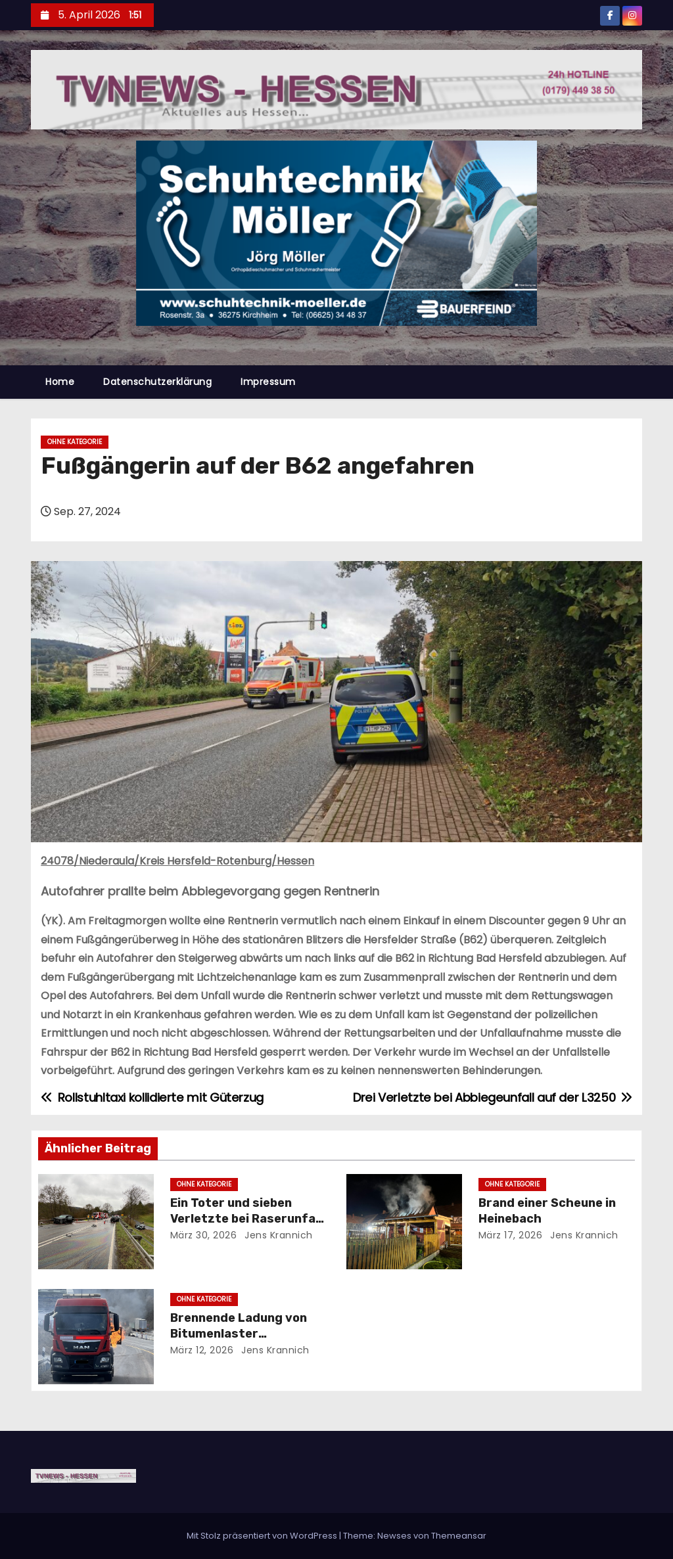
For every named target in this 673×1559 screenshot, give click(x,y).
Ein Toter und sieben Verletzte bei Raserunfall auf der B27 (246, 1219)
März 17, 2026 (510, 1235)
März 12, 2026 (202, 1350)
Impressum (268, 381)
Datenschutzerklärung (157, 381)
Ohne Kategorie (74, 442)
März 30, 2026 (203, 1235)
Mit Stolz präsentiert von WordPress (263, 1535)
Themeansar (458, 1535)
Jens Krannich (277, 1235)
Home (59, 381)
